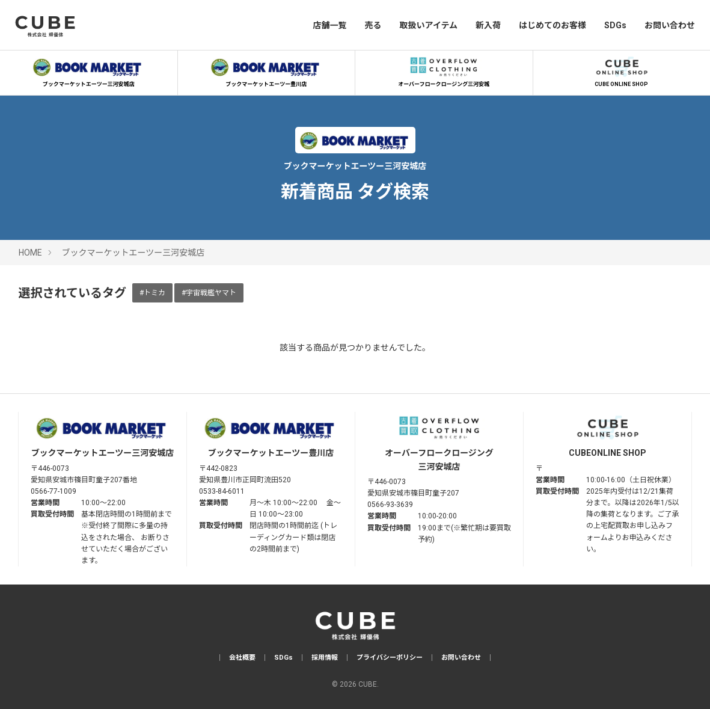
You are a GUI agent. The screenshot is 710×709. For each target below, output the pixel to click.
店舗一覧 (329, 25)
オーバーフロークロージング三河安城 (444, 70)
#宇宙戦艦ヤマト (209, 293)
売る (372, 25)
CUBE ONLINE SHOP (622, 70)
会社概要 (242, 657)
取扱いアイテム (428, 25)
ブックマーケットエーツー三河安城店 (88, 70)
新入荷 (488, 25)
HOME (30, 252)
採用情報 (324, 657)
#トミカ (152, 293)
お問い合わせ (669, 25)
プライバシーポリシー (390, 657)
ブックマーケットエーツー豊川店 (266, 70)
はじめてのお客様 (552, 25)
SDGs (615, 25)
